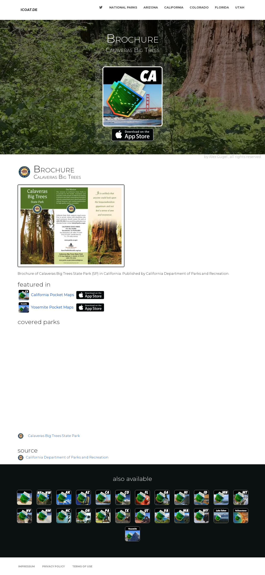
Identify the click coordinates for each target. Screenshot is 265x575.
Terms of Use (82, 566)
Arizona (150, 7)
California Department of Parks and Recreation (67, 458)
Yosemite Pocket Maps (52, 307)
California (173, 7)
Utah (239, 7)
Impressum (26, 566)
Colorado (199, 7)
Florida (222, 7)
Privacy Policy (53, 566)
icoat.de (29, 10)
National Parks (123, 7)
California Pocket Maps (52, 295)
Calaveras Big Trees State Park (54, 436)
